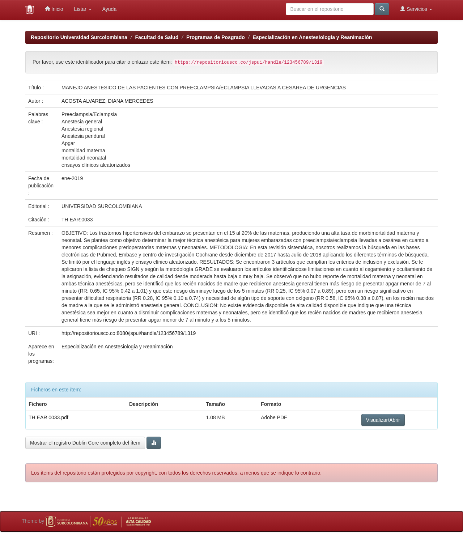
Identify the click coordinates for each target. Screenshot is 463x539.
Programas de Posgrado (215, 37)
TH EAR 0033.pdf (48, 417)
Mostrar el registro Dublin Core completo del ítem (85, 443)
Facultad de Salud (157, 37)
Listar (83, 9)
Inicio (54, 9)
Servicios (416, 9)
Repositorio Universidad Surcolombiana (79, 37)
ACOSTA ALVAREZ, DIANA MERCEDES (107, 101)
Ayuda (109, 9)
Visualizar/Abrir (383, 420)
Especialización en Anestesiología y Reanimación (312, 37)
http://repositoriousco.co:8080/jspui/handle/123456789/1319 (128, 333)
